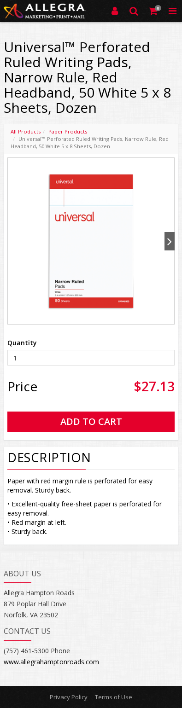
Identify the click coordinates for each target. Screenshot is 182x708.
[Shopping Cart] (153, 11)
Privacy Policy (69, 697)
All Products (26, 131)
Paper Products (67, 131)
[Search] (134, 11)
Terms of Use (113, 697)
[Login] (114, 11)
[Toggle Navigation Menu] (172, 11)
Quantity (22, 342)
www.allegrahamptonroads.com (51, 661)
